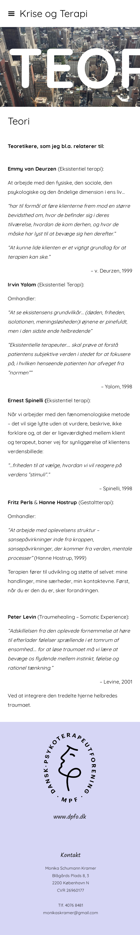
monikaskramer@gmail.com (70, 912)
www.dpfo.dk (69, 817)
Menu (13, 13)
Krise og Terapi (54, 13)
